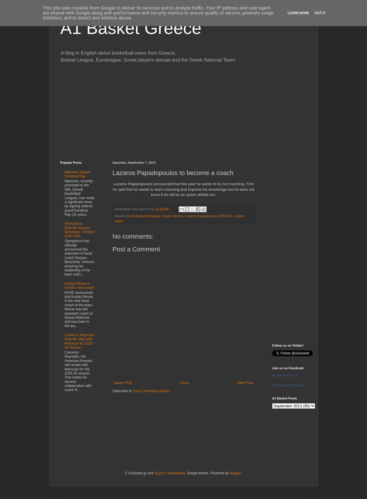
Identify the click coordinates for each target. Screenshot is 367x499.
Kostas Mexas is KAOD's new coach (80, 286)
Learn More (298, 13)
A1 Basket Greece (131, 28)
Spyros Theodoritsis (169, 473)
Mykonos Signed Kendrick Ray (78, 174)
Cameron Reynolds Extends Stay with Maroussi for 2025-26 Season (80, 341)
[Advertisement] (183, 111)
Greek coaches (172, 216)
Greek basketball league (143, 216)
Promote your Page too (288, 385)
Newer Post (123, 383)
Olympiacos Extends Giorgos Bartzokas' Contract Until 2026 (80, 229)
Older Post (245, 383)
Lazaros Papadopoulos (201, 216)
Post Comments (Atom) (152, 391)
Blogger (235, 473)
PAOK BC (225, 216)
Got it (320, 13)
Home (184, 383)
